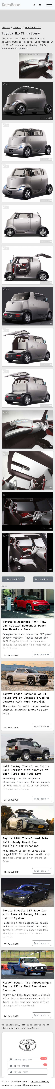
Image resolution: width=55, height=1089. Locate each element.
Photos (6, 27)
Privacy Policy (40, 1081)
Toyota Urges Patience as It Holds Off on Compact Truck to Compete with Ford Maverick (26, 697)
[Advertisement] (27, 15)
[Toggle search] (34, 4)
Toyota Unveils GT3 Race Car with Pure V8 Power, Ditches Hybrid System (24, 914)
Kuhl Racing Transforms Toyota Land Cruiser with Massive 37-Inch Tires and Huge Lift (26, 769)
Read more (41, 654)
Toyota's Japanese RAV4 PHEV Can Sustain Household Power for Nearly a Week (24, 625)
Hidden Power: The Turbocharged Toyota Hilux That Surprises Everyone (27, 986)
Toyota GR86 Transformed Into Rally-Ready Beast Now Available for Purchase (25, 842)
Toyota (17, 27)
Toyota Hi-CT (33, 27)
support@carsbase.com (28, 1085)
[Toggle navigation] (48, 4)
